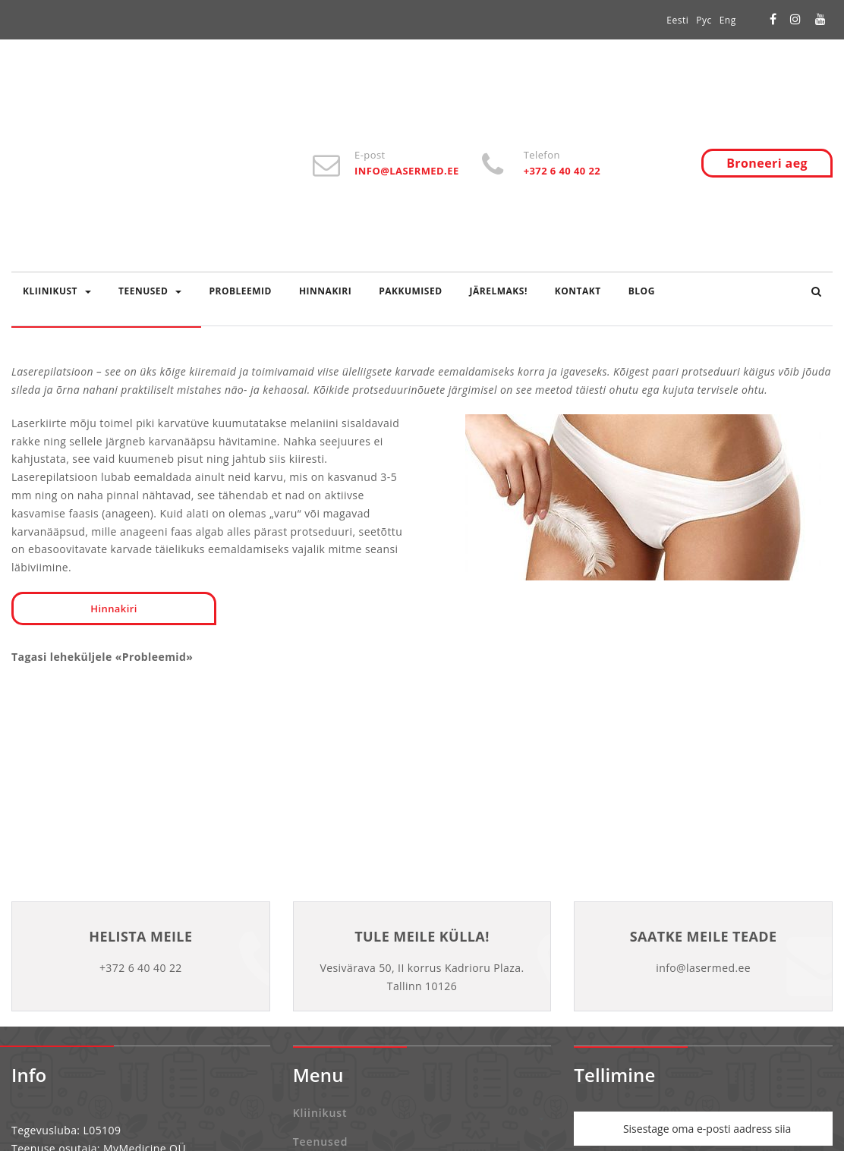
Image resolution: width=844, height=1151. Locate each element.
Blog (641, 291)
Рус (703, 20)
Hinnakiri (325, 291)
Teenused (149, 291)
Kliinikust (57, 291)
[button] (816, 291)
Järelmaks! (499, 291)
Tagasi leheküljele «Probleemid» (102, 656)
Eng (728, 20)
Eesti (677, 20)
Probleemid (240, 291)
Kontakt (578, 291)
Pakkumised (410, 291)
